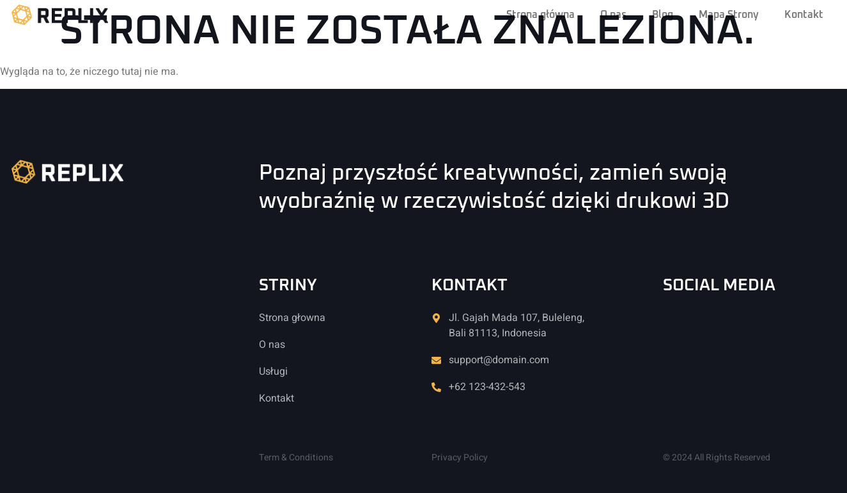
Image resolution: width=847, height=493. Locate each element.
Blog (662, 15)
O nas (613, 15)
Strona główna (540, 15)
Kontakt (803, 15)
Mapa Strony (729, 15)
